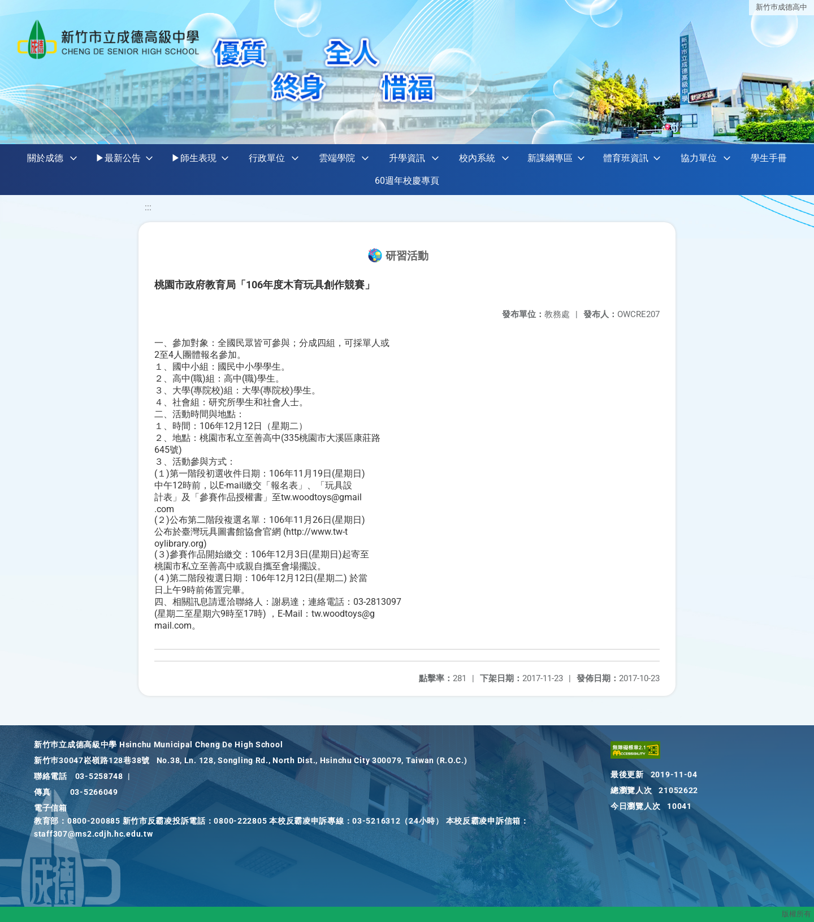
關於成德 (45, 158)
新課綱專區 (550, 158)
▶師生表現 (194, 158)
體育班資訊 (625, 158)
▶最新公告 (118, 158)
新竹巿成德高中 (781, 7)
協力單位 (699, 158)
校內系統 (477, 158)
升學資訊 (407, 158)
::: (148, 207)
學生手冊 (769, 158)
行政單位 (267, 158)
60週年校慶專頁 (407, 180)
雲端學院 (337, 158)
